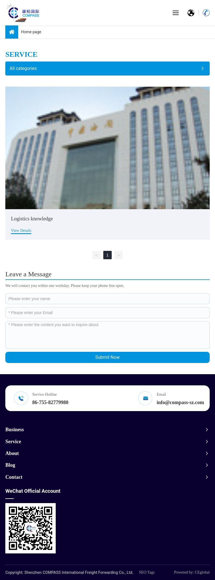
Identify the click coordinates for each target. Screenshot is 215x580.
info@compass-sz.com (180, 402)
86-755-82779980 (50, 402)
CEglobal (202, 572)
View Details (21, 230)
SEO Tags (147, 572)
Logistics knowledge (32, 218)
